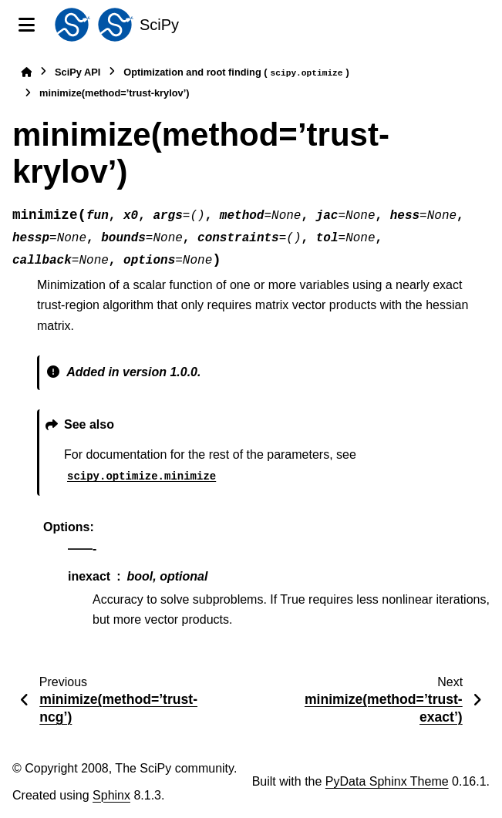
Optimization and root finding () (236, 72)
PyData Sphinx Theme (387, 781)
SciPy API (77, 72)
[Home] (26, 72)
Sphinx (111, 795)
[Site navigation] (26, 25)
